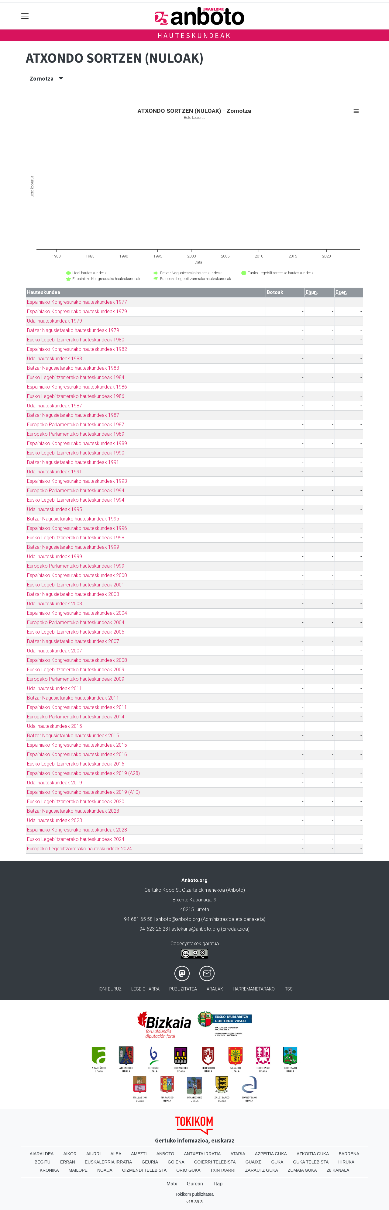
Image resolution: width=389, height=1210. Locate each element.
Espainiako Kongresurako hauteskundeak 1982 (77, 349)
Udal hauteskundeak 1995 (54, 509)
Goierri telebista (215, 1162)
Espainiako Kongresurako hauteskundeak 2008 (77, 660)
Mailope (78, 1170)
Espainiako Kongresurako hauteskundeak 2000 (77, 575)
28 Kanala (338, 1170)
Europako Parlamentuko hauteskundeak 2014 (75, 717)
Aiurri (93, 1153)
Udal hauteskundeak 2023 (54, 820)
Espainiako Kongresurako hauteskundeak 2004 (77, 613)
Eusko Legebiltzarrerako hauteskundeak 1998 (75, 538)
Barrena (349, 1153)
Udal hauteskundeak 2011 (54, 688)
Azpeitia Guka (271, 1153)
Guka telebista (311, 1162)
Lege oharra (145, 989)
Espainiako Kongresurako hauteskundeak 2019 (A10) (83, 792)
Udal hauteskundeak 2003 (54, 604)
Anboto (165, 1153)
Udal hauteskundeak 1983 (54, 358)
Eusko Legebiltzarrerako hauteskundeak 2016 (75, 764)
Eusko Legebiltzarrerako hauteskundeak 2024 (75, 839)
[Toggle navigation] (25, 16)
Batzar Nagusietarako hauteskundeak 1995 (73, 519)
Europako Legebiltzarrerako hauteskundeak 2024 (79, 849)
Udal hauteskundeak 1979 (54, 321)
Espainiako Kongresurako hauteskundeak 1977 (77, 302)
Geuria (150, 1162)
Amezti (138, 1153)
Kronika (49, 1170)
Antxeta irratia (202, 1153)
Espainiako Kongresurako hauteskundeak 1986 (77, 387)
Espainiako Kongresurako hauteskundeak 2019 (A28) (83, 773)
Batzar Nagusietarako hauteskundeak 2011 (73, 698)
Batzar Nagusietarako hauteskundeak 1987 (73, 415)
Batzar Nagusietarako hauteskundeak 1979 (73, 330)
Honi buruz (109, 989)
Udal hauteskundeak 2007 (54, 651)
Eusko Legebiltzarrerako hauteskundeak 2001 (75, 585)
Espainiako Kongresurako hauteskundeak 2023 (77, 830)
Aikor (70, 1153)
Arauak (215, 989)
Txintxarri (223, 1170)
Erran (67, 1162)
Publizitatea (183, 989)
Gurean (195, 1183)
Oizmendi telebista (144, 1170)
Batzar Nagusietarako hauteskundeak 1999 (73, 547)
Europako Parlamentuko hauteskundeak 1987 (75, 424)
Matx (172, 1183)
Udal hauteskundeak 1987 (54, 406)
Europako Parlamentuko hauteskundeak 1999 (75, 566)
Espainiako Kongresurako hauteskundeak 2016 (77, 754)
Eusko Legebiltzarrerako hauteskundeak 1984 (75, 377)
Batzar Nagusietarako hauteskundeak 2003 (73, 594)
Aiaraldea (42, 1153)
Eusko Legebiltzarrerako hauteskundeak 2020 (75, 801)
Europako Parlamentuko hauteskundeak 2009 (75, 679)
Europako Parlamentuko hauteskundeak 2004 (75, 622)
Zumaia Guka (302, 1170)
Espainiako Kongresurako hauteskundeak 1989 (77, 443)
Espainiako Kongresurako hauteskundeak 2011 (77, 707)
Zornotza (47, 78)
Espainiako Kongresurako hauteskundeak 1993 (77, 481)
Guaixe (254, 1162)
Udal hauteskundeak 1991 (54, 472)
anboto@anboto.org (178, 919)
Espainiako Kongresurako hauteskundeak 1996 (77, 528)
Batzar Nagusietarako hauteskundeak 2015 (73, 735)
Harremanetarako (254, 989)
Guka (277, 1162)
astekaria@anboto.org (195, 929)
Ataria (237, 1153)
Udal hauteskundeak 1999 (54, 556)
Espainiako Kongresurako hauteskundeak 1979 (77, 311)
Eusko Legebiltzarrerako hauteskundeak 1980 (75, 340)
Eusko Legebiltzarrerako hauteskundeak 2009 (75, 669)
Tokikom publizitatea (194, 1194)
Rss (288, 989)
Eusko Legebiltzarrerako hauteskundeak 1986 (75, 396)
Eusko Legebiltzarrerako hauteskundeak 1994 (75, 500)
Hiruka (346, 1162)
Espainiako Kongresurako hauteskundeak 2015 (77, 745)
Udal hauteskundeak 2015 (54, 726)
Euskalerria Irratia (108, 1162)
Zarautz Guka (261, 1170)
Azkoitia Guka (313, 1153)
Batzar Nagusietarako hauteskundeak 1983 (73, 368)
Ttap (217, 1183)
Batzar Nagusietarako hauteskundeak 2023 (73, 811)
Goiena (176, 1162)
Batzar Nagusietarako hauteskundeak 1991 (73, 462)
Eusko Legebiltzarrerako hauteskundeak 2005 (75, 632)
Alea (115, 1153)
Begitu (42, 1162)
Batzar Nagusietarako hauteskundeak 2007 (73, 641)
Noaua (104, 1170)
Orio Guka (188, 1170)
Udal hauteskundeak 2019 (54, 783)
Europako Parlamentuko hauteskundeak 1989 (75, 434)
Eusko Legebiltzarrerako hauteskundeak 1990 (75, 453)
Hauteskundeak (194, 35)
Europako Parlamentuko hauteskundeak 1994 (75, 490)
